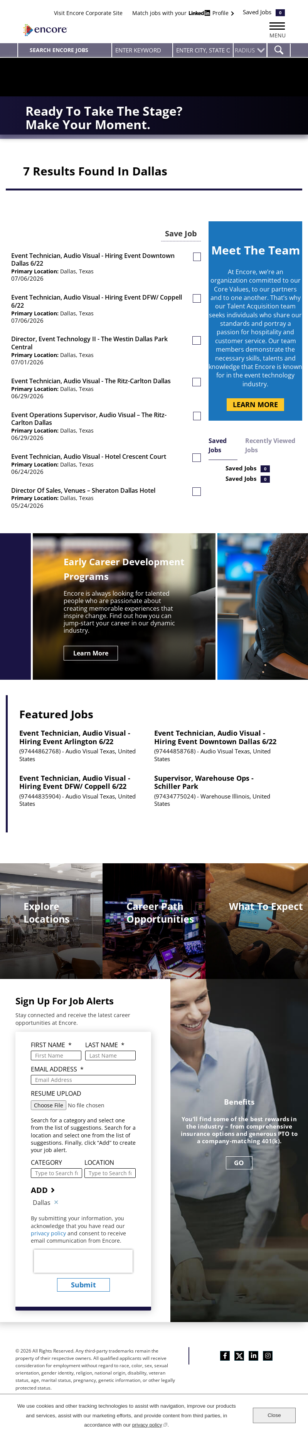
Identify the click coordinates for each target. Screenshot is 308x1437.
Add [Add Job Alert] (39, 1187)
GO (239, 1160)
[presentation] (83, 1258)
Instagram (268, 1353)
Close (274, 1415)
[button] (197, 264)
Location (99, 1160)
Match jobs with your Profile (181, 13)
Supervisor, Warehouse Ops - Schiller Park (204, 780)
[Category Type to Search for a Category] (56, 1170)
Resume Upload (56, 1091)
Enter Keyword (115, 46)
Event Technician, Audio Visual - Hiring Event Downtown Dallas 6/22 (215, 734)
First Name (51, 1042)
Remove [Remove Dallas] (56, 1199)
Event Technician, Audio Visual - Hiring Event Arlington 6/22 (74, 734)
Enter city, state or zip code (176, 46)
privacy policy (49, 1230)
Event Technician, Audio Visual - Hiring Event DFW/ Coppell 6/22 (74, 780)
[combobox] (203, 50)
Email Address (57, 1066)
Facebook (225, 1353)
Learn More (255, 411)
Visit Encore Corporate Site (88, 13)
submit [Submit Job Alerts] (83, 1282)
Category (46, 1160)
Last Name (105, 1042)
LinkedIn (253, 1353)
